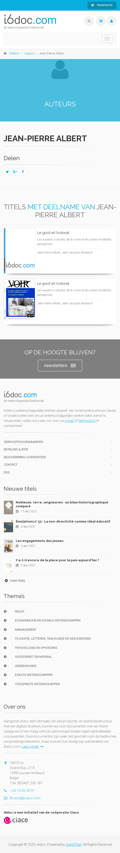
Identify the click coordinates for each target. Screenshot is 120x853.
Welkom (14, 53)
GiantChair (73, 844)
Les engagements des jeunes (40, 541)
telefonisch (87, 421)
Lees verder (33, 746)
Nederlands (101, 5)
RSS (7, 472)
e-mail (69, 421)
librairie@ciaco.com (22, 798)
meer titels (14, 581)
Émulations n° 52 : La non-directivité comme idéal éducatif (63, 521)
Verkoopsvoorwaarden (23, 442)
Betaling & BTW (16, 449)
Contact (10, 464)
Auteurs (29, 53)
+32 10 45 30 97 (19, 791)
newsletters (60, 365)
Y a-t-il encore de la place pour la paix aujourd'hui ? (57, 560)
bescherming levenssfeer (25, 457)
